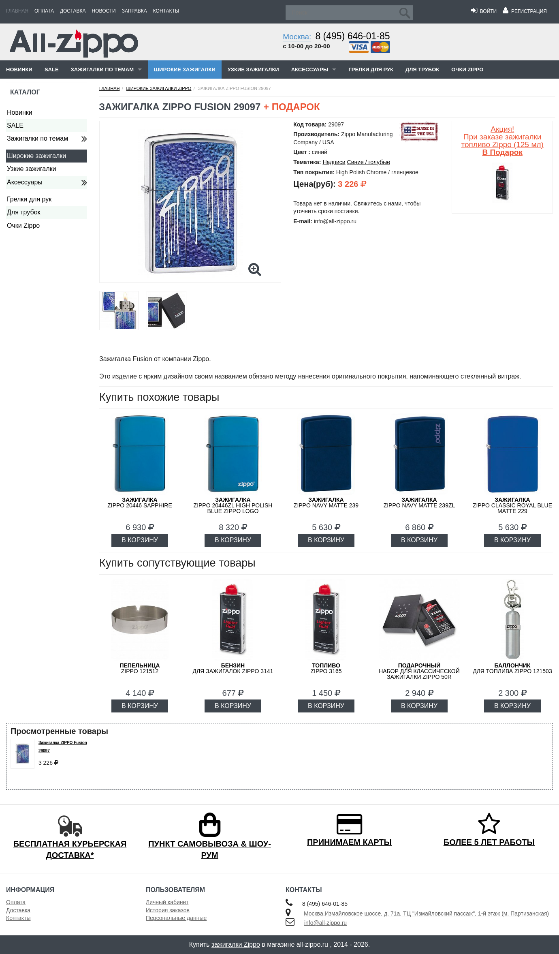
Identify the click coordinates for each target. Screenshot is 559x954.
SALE (52, 69)
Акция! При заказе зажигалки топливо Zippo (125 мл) (502, 140)
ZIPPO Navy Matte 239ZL (419, 502)
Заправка (134, 11)
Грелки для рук (370, 69)
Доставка (73, 11)
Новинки (19, 69)
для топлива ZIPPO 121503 (512, 668)
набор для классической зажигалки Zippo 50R (419, 671)
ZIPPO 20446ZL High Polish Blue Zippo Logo (233, 505)
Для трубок (422, 69)
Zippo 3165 (325, 668)
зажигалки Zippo (235, 944)
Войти (484, 11)
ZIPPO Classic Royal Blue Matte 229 (512, 505)
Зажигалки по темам (102, 69)
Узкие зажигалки (253, 69)
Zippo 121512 (139, 668)
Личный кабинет (167, 902)
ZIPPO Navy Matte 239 (326, 502)
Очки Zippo (467, 69)
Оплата (44, 11)
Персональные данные (176, 918)
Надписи (333, 162)
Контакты (166, 11)
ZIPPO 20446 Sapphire (139, 502)
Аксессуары (310, 69)
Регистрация (525, 11)
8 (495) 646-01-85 (352, 36)
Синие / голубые (368, 162)
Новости (104, 11)
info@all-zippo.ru (325, 923)
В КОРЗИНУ (140, 540)
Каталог (25, 92)
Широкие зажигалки (184, 69)
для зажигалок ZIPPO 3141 (233, 668)
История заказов (168, 910)
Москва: (297, 36)
